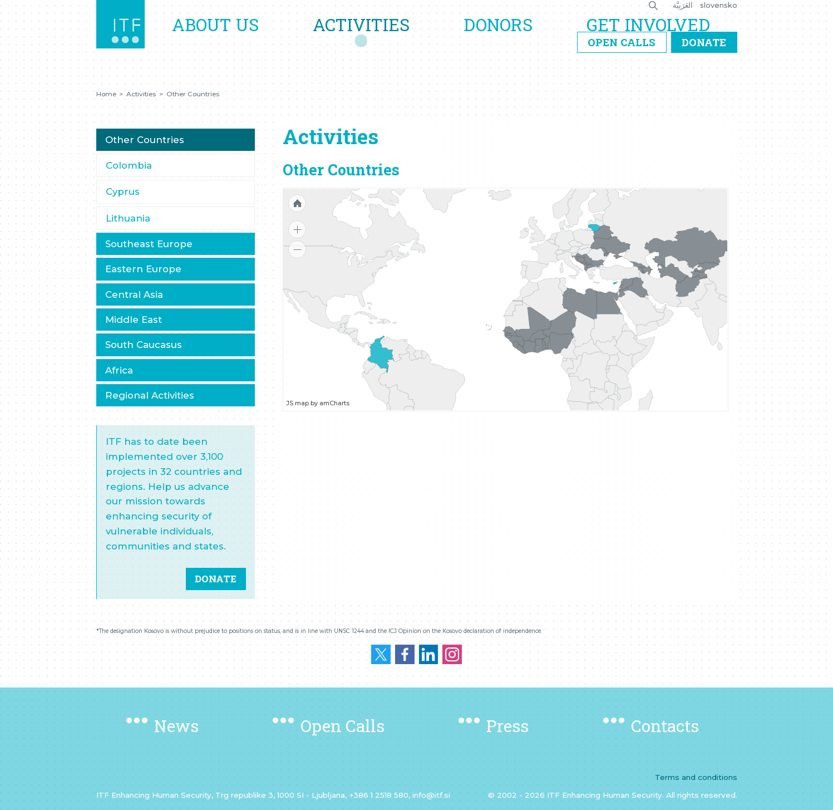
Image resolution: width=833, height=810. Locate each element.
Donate (704, 68)
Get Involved (651, 37)
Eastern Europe (143, 268)
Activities (377, 37)
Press (507, 726)
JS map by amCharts (317, 403)
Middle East (133, 319)
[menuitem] (638, 287)
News (176, 726)
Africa (119, 370)
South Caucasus (143, 344)
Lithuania (128, 218)
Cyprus (123, 191)
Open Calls (621, 68)
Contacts (665, 726)
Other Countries (192, 94)
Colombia (129, 165)
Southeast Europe (149, 243)
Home (106, 94)
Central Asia (134, 294)
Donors (507, 37)
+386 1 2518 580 (378, 795)
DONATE (215, 578)
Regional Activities (149, 395)
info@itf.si (431, 795)
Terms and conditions (696, 777)
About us (238, 37)
